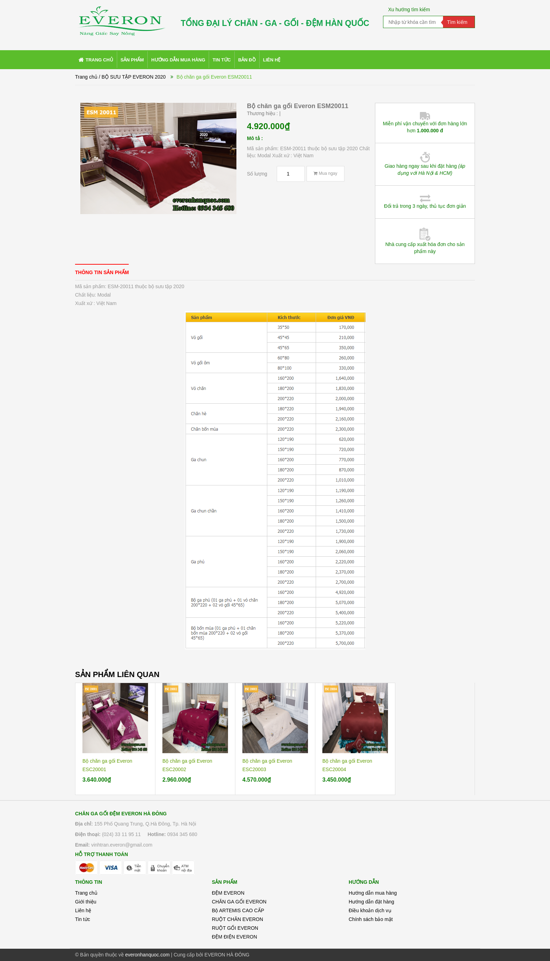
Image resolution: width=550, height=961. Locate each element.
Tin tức (82, 919)
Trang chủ (86, 893)
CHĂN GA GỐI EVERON (239, 901)
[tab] (102, 272)
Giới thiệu (85, 901)
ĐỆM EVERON (228, 893)
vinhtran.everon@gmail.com (122, 845)
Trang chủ (86, 77)
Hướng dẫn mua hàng (373, 893)
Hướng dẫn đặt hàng (371, 901)
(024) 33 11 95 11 (121, 834)
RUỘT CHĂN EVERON (237, 919)
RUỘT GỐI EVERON (235, 928)
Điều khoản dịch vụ (370, 910)
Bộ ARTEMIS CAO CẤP (238, 910)
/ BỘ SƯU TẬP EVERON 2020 (132, 77)
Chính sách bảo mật (371, 919)
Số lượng (257, 174)
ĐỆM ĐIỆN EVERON (234, 937)
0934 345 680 (182, 834)
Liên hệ (83, 910)
